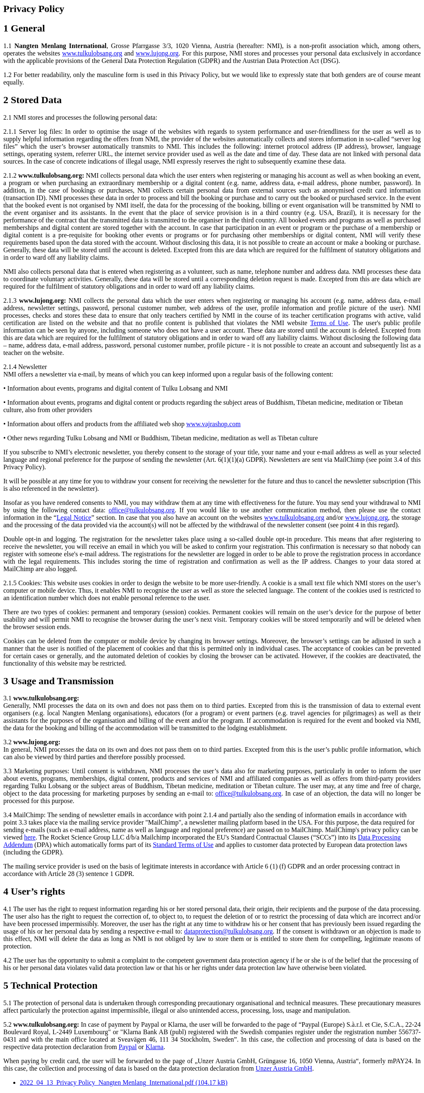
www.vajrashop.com (213, 423)
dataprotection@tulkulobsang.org (228, 931)
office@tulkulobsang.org (141, 510)
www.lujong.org (157, 53)
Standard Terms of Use (183, 844)
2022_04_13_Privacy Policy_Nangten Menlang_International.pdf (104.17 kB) (123, 1082)
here (30, 837)
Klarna (154, 1046)
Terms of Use (329, 322)
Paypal (128, 1046)
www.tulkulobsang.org (92, 53)
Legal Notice (74, 517)
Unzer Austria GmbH (283, 1068)
